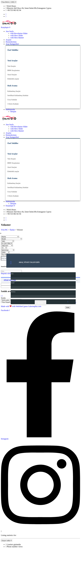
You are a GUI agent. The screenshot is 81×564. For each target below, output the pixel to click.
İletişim (13, 112)
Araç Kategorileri (12, 44)
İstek (40, 303)
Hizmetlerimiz (11, 42)
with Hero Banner (17, 38)
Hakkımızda (10, 109)
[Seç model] (11, 239)
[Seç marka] (10, 237)
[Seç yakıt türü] (7, 245)
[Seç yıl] (4, 248)
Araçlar (8, 40)
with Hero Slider (16, 36)
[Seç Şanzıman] (7, 250)
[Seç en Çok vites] (7, 243)
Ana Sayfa (10, 31)
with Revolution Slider (19, 33)
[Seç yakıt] (7, 241)
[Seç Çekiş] (5, 252)
